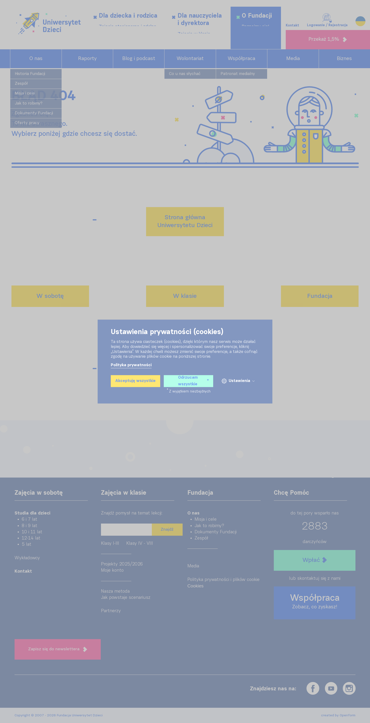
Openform (347, 715)
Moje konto (112, 570)
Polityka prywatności (131, 365)
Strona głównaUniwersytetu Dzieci (184, 221)
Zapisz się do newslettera (57, 649)
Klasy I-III (110, 543)
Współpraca (241, 58)
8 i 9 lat (29, 526)
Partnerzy (111, 611)
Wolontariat (190, 58)
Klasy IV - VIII (139, 543)
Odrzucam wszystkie (193, 381)
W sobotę (50, 296)
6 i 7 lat (29, 519)
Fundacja (320, 296)
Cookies (195, 585)
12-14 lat (31, 538)
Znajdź (167, 529)
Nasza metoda (115, 591)
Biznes (344, 58)
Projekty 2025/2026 (122, 564)
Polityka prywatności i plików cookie (223, 579)
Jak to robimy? (209, 526)
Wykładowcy (27, 558)
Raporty (87, 58)
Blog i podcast (138, 58)
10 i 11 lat (32, 532)
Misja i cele (206, 519)
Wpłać (314, 560)
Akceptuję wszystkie (135, 381)
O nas (35, 58)
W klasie (185, 296)
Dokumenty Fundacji (216, 532)
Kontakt (292, 14)
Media (293, 58)
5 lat (26, 544)
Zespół (201, 538)
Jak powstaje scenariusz (125, 597)
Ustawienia (238, 381)
